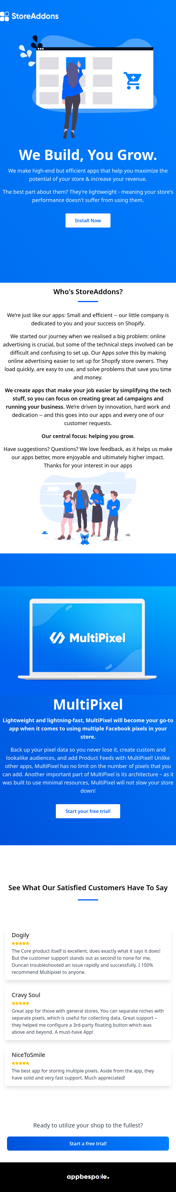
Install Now (88, 220)
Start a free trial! (88, 1143)
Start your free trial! (88, 811)
